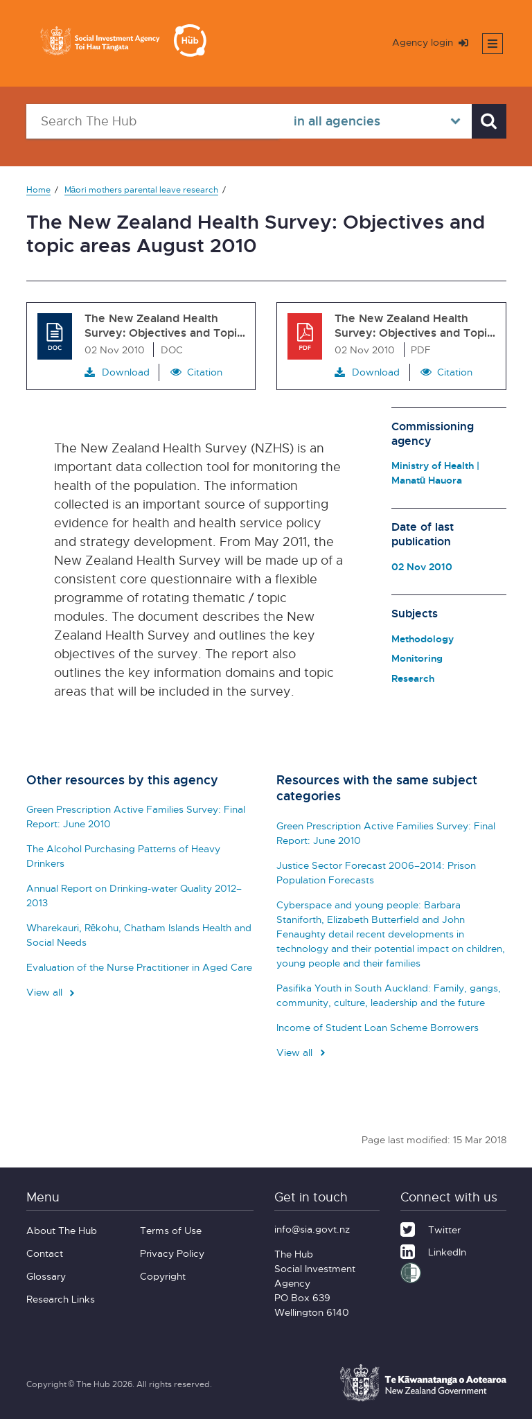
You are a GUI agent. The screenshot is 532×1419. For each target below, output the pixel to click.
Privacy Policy (172, 1253)
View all (52, 992)
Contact (44, 1253)
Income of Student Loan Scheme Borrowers (377, 1027)
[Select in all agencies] (375, 121)
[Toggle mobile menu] (492, 43)
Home (38, 189)
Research (412, 678)
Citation (204, 372)
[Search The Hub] (153, 121)
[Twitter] (430, 1227)
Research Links (60, 1299)
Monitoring (417, 658)
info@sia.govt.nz (312, 1229)
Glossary (46, 1276)
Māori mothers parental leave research (141, 189)
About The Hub (61, 1230)
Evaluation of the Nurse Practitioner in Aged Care (139, 967)
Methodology (422, 638)
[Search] (489, 121)
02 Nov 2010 (421, 566)
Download (117, 372)
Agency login (430, 42)
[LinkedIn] (433, 1250)
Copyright (163, 1276)
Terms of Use (171, 1230)
